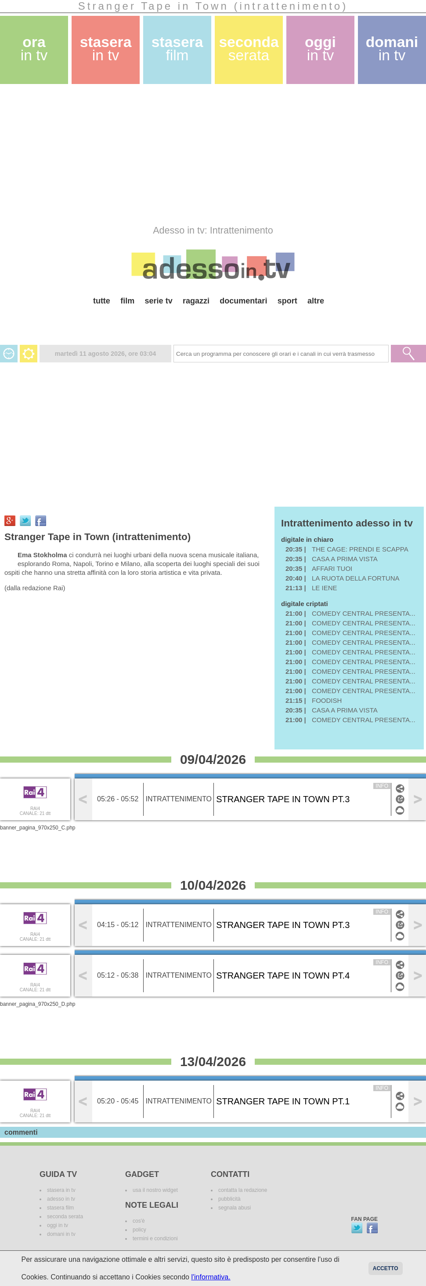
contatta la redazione (242, 1190)
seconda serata (65, 1216)
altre (315, 300)
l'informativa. (210, 1277)
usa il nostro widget (155, 1190)
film (127, 300)
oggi (320, 48)
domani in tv (61, 1234)
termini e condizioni (155, 1238)
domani (392, 48)
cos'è (139, 1221)
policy (139, 1230)
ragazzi (196, 300)
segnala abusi (234, 1208)
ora (34, 48)
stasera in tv (61, 1190)
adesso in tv (61, 1199)
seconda (248, 48)
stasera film (60, 1208)
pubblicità (229, 1199)
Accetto (385, 1268)
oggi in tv (57, 1225)
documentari (243, 300)
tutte (101, 300)
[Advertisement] (118, 154)
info (381, 786)
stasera (106, 48)
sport (287, 300)
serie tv (159, 300)
